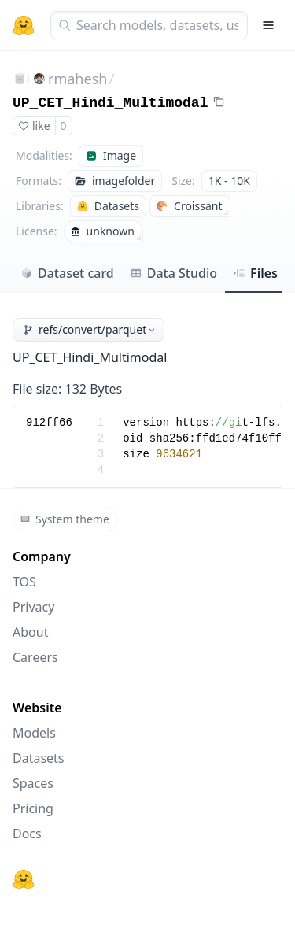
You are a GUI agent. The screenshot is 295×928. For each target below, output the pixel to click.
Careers (35, 657)
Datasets (39, 758)
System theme (64, 519)
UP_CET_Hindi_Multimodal (110, 103)
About (30, 632)
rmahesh (77, 78)
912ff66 (49, 422)
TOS (24, 581)
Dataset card (67, 273)
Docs (27, 833)
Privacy (33, 607)
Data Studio (173, 273)
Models (34, 732)
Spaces (33, 783)
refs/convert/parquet (90, 329)
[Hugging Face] (24, 879)
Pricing (33, 808)
